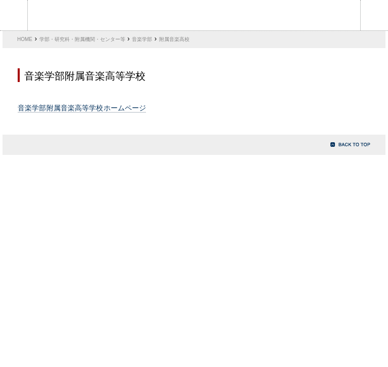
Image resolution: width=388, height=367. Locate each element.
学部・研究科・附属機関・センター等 (82, 39)
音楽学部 (142, 39)
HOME (24, 39)
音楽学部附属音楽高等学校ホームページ (82, 108)
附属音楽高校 (174, 39)
